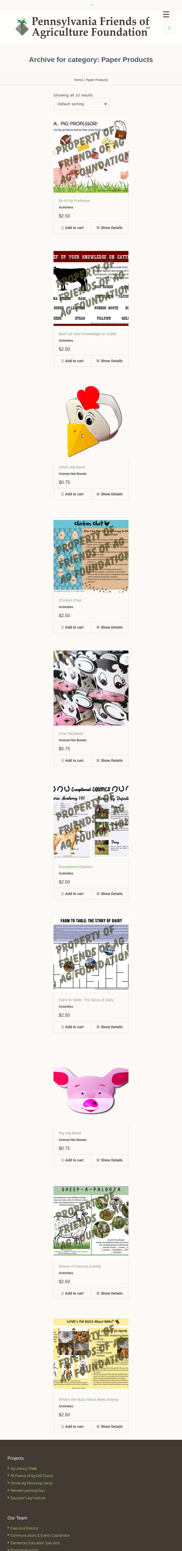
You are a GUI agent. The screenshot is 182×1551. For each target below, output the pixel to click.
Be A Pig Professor (74, 200)
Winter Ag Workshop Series (31, 1483)
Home (78, 80)
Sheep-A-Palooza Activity (80, 1266)
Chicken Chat (70, 600)
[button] (72, 227)
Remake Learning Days (27, 1490)
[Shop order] (82, 104)
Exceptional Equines (76, 866)
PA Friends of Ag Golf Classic (32, 1476)
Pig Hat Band (70, 1133)
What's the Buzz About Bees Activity (89, 1399)
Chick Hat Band (72, 467)
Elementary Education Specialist (35, 1543)
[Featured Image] (91, 155)
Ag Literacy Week (23, 1468)
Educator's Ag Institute (27, 1498)
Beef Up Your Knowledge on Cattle (87, 334)
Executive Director (24, 1528)
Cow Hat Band (71, 733)
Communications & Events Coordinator (40, 1535)
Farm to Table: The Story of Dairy (86, 1000)
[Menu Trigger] (166, 14)
